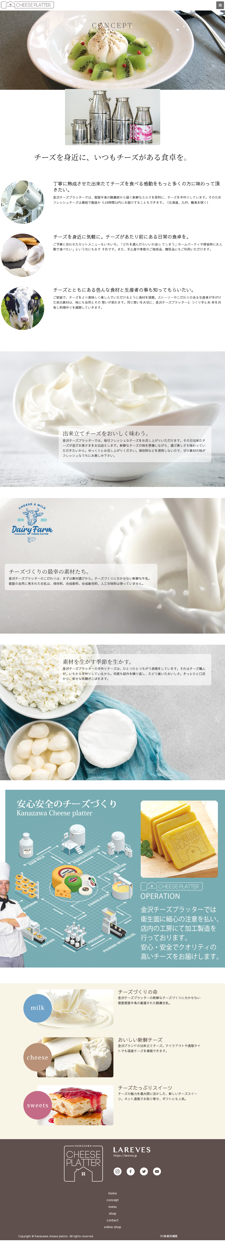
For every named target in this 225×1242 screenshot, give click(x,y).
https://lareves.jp (125, 1157)
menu (112, 1208)
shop (112, 1215)
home (112, 1195)
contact (113, 1222)
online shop (112, 1228)
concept (112, 1201)
